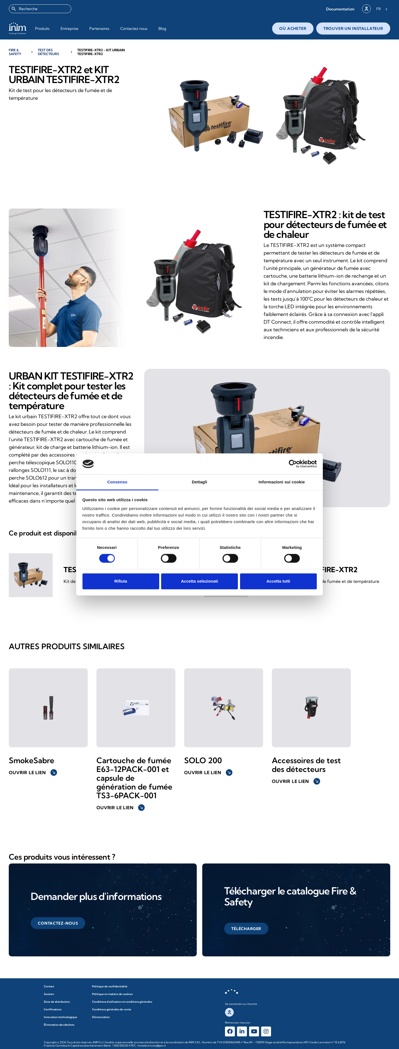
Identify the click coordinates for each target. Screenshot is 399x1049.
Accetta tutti (278, 581)
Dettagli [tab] (199, 482)
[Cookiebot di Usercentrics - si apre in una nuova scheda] (293, 464)
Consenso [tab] (117, 482)
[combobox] (40, 8)
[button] (340, 9)
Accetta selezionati (199, 581)
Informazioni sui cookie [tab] (282, 482)
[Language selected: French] (382, 9)
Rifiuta (120, 581)
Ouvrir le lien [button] (33, 772)
